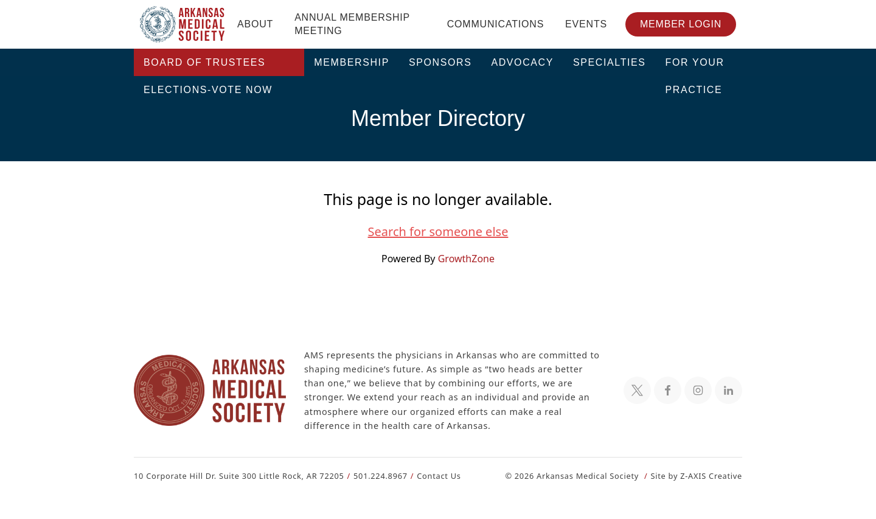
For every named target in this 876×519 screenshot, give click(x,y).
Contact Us (431, 475)
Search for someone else (438, 232)
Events (586, 24)
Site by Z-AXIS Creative (696, 475)
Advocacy (522, 62)
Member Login (680, 24)
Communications (495, 24)
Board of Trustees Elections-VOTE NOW (208, 66)
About (255, 24)
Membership (351, 62)
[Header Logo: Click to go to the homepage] (182, 24)
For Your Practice (695, 66)
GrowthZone (465, 258)
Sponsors (440, 62)
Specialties (609, 62)
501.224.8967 (375, 475)
